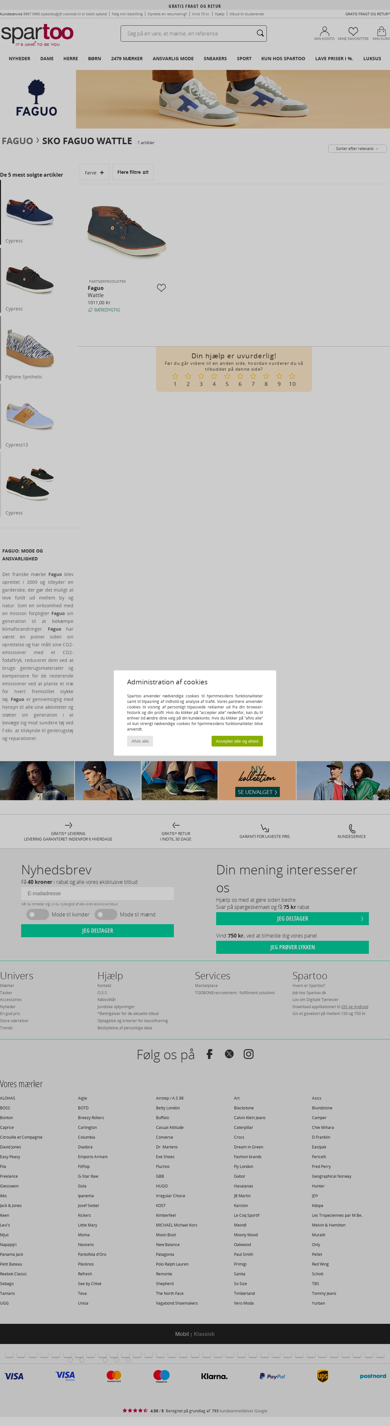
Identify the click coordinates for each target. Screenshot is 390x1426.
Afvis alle (140, 741)
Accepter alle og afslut (237, 741)
